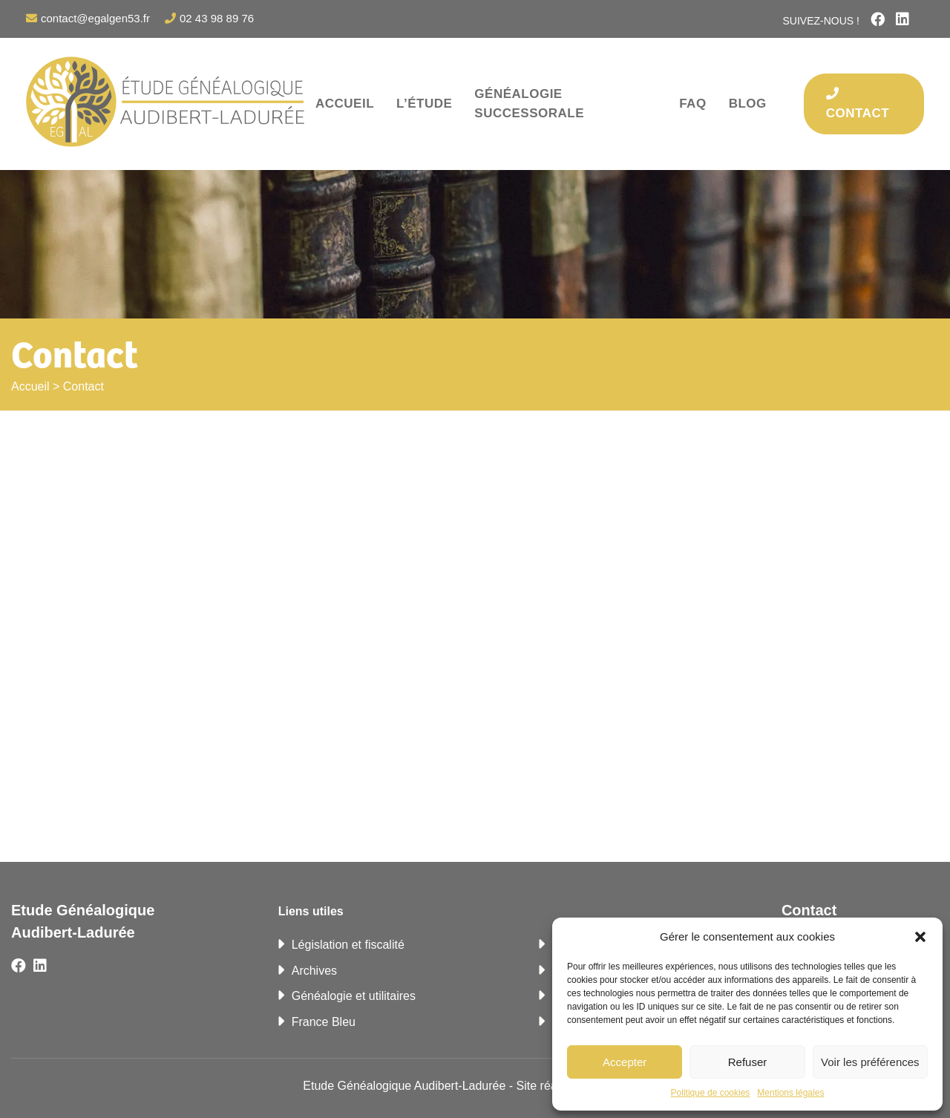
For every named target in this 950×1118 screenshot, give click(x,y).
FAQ (692, 104)
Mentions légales (790, 1093)
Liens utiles (311, 911)
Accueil (344, 104)
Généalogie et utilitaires (354, 996)
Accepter (624, 1062)
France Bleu (324, 1022)
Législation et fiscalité (348, 944)
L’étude (424, 104)
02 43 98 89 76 (217, 18)
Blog (748, 104)
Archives (314, 970)
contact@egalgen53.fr (95, 18)
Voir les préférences (870, 1062)
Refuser (747, 1062)
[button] (920, 936)
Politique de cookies (710, 1093)
